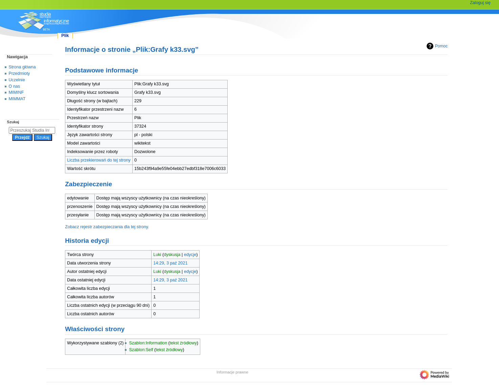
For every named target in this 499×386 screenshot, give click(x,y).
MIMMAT (17, 98)
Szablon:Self (141, 349)
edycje (190, 254)
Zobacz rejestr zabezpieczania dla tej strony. (107, 226)
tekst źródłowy (183, 343)
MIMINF (16, 92)
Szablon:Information (148, 343)
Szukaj (13, 122)
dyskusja (172, 254)
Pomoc (436, 46)
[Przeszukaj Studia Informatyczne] (32, 130)
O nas (14, 86)
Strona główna (22, 67)
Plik (65, 35)
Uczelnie (17, 80)
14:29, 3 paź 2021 (170, 263)
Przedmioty (19, 73)
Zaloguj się (480, 2)
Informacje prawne (232, 372)
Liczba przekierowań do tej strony (99, 160)
